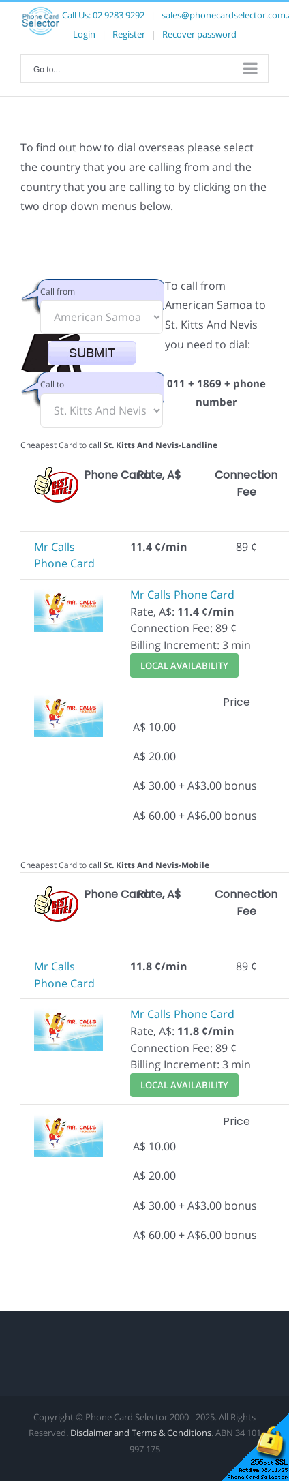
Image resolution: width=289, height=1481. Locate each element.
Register (128, 34)
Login (84, 34)
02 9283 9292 (118, 15)
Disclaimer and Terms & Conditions (140, 1432)
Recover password (199, 34)
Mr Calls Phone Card (182, 594)
